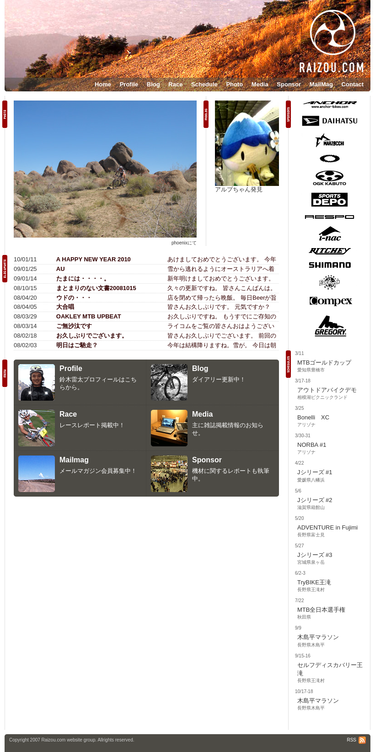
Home (103, 84)
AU (60, 268)
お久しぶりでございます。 (92, 335)
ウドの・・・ (74, 297)
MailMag (321, 84)
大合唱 (65, 306)
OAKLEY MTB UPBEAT (88, 316)
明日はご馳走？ (77, 345)
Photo (234, 84)
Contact (353, 84)
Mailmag (74, 460)
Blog (153, 84)
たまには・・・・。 (83, 278)
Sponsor (289, 84)
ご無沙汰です (74, 326)
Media (260, 84)
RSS (356, 739)
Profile (129, 84)
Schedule (204, 84)
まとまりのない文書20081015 (96, 288)
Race (175, 84)
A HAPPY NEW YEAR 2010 (93, 259)
